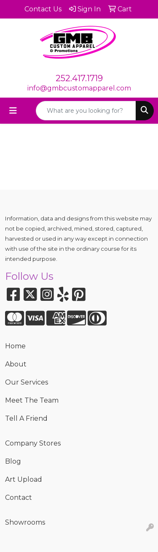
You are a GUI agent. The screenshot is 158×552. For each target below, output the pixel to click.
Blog (13, 461)
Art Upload (23, 479)
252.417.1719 (79, 78)
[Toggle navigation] (13, 111)
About (16, 364)
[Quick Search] (86, 110)
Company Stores (33, 443)
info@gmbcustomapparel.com (79, 88)
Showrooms (25, 522)
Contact (18, 498)
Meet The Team (32, 400)
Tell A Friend (26, 418)
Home (15, 346)
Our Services (26, 382)
